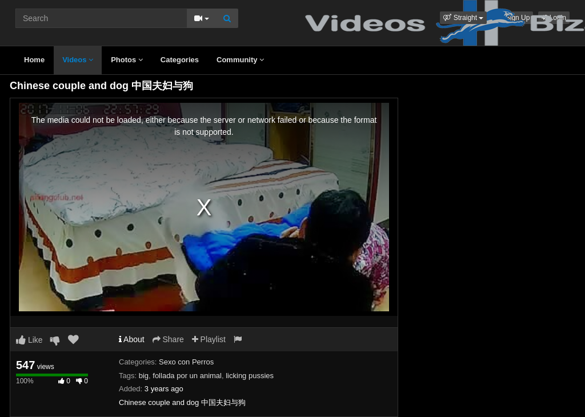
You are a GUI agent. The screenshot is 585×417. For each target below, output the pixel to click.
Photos (127, 59)
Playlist (209, 339)
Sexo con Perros (186, 362)
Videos (77, 59)
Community (240, 59)
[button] (463, 17)
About (132, 339)
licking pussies (250, 375)
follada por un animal (187, 375)
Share (168, 339)
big (144, 375)
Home (34, 59)
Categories (180, 59)
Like (29, 339)
